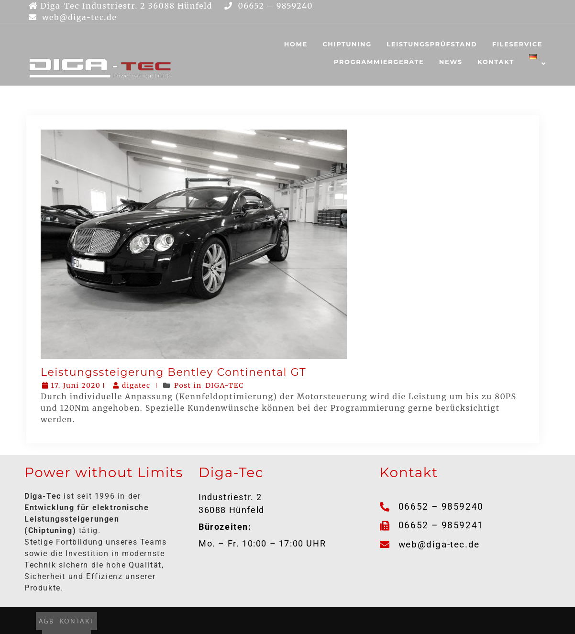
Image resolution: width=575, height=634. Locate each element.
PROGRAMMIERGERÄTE (379, 62)
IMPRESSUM (241, 620)
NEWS (451, 62)
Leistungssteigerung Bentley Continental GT (173, 372)
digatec (133, 385)
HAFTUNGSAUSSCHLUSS (373, 620)
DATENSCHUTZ (296, 620)
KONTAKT (495, 62)
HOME (296, 44)
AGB (166, 620)
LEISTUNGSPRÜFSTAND (432, 44)
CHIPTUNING (347, 44)
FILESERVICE (517, 44)
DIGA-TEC (225, 385)
